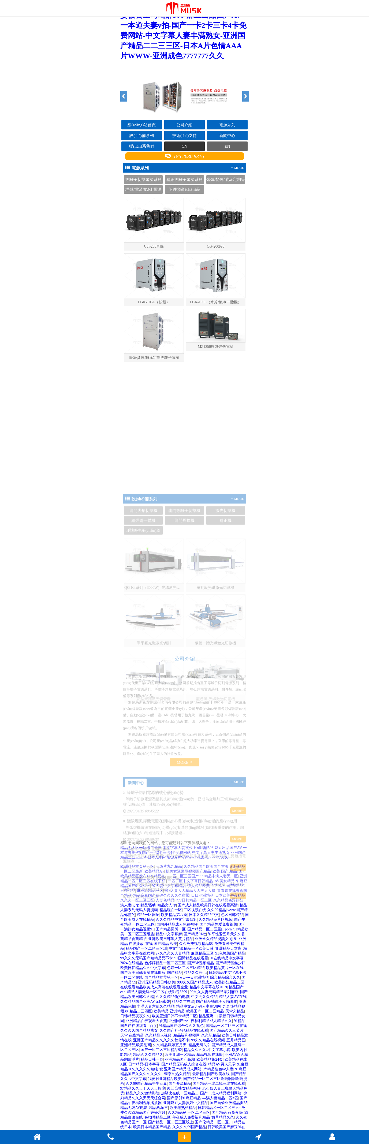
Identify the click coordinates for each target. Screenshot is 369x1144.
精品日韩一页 (152, 1059)
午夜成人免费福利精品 (191, 1117)
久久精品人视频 (158, 1035)
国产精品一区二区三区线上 (170, 1122)
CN (184, 146)
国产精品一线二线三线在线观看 (219, 1084)
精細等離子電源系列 (184, 179)
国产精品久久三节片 (227, 1031)
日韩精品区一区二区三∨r (219, 1108)
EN (227, 146)
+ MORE (237, 168)
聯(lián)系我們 (141, 146)
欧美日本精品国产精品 (152, 1127)
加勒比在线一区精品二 (180, 1093)
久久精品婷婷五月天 (170, 1045)
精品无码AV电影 (134, 1108)
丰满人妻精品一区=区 (220, 1098)
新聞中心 (227, 135)
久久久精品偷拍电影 (172, 997)
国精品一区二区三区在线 (226, 1026)
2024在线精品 (131, 963)
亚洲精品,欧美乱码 (135, 1045)
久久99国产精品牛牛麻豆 (146, 1084)
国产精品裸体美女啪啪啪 (216, 1002)
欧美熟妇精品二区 (229, 982)
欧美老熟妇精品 (183, 1108)
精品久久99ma (195, 973)
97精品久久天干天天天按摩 (142, 1088)
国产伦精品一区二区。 (213, 1122)
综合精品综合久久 (225, 977)
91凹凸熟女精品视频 (184, 1088)
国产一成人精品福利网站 (220, 1093)
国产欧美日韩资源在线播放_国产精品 (151, 973)
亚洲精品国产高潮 (180, 1059)
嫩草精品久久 (222, 1117)
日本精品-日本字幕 (144, 1064)
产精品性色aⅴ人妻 (218, 1069)
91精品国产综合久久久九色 (181, 1026)
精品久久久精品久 (148, 1055)
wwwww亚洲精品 (194, 977)
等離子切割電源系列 (143, 179)
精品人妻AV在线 (232, 997)
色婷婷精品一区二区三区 (165, 963)
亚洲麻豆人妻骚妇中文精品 (185, 1103)
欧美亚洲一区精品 (180, 1055)
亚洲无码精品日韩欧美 (156, 982)
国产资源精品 (180, 1084)
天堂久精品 (234, 1011)
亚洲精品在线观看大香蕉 (146, 1021)
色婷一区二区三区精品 (185, 968)
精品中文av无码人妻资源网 (198, 1006)
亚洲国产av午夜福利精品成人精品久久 (200, 1021)
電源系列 (227, 124)
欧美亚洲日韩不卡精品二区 (174, 1016)
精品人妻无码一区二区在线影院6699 (157, 992)
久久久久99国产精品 (189, 1127)
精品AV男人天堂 (221, 1064)
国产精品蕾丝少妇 (230, 963)
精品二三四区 (140, 1011)
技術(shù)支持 (184, 135)
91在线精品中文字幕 (227, 958)
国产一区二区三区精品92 (161, 1050)
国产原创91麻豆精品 (184, 1098)
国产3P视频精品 (200, 963)
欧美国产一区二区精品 (205, 1011)
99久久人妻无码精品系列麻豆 (214, 992)
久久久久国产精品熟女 (139, 1031)
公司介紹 (184, 124)
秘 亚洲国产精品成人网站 (180, 1069)
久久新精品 (210, 1035)
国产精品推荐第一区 (161, 977)
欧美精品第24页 (209, 1059)
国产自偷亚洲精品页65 (228, 1103)
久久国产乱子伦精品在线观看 (183, 1031)
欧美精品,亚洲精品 (169, 1011)
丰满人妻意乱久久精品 (155, 1006)
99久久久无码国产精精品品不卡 (146, 958)
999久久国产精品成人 (195, 982)
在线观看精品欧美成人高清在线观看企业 (154, 987)
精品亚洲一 (208, 1016)
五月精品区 (235, 1040)
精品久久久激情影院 (142, 1093)
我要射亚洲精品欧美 (165, 1079)
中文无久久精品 (204, 997)
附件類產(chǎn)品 (184, 189)
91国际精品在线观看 (191, 958)
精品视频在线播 (209, 1055)
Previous (123, 96)
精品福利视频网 (186, 1035)
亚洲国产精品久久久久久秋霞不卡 (161, 1040)
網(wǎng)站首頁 (142, 124)
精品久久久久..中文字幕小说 (207, 1050)
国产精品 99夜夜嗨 (227, 1113)
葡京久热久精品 (177, 1074)
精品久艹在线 (183, 1002)
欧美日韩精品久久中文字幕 (142, 968)
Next (245, 96)
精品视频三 (158, 1108)
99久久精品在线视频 (208, 1040)
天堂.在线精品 (132, 1035)
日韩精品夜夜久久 (135, 1016)
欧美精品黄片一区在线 (225, 968)
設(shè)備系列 (141, 135)
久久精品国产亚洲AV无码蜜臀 (145, 1002)
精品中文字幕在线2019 (208, 987)
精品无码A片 (199, 1045)
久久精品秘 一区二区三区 (189, 1113)
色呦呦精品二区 (157, 1117)
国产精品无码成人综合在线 (183, 1064)
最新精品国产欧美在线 (211, 1074)
